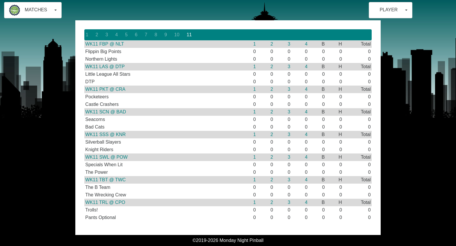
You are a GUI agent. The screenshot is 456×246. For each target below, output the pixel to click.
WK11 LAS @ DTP (104, 66)
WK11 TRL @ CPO (105, 202)
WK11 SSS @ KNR (105, 134)
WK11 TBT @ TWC (105, 179)
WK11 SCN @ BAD (105, 111)
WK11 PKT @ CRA (105, 89)
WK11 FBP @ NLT (104, 43)
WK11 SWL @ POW (106, 157)
